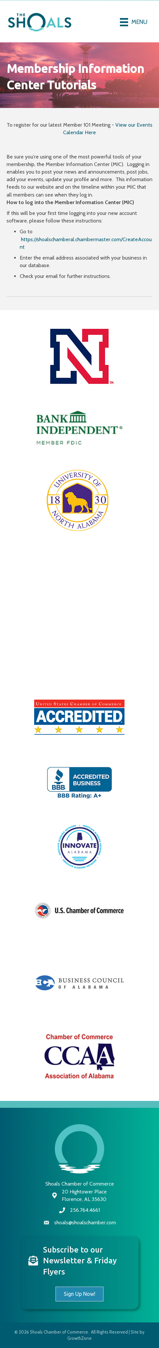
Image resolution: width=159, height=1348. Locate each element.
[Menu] (133, 22)
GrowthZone (79, 1338)
